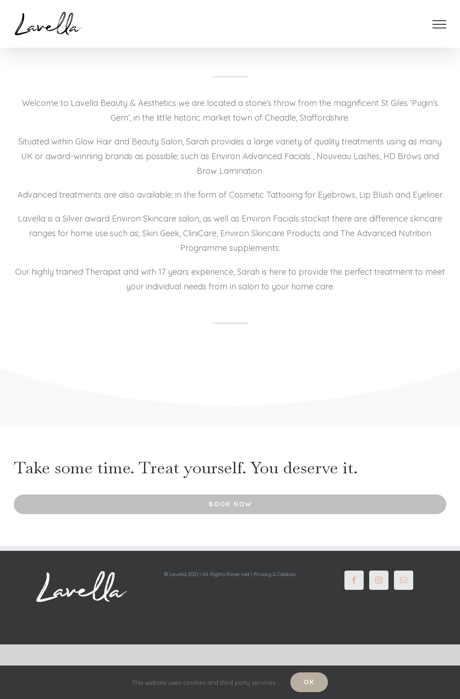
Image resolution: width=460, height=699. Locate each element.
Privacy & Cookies (274, 574)
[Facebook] (354, 580)
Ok (309, 682)
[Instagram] (378, 580)
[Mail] (403, 580)
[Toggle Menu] (439, 24)
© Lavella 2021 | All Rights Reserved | (209, 574)
